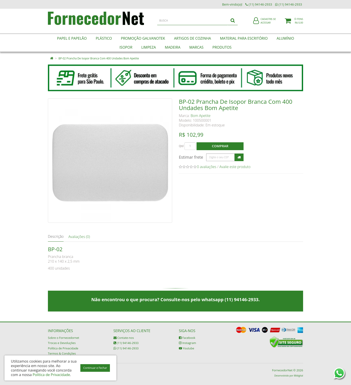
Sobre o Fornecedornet (63, 338)
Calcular (239, 157)
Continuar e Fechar (95, 368)
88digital (298, 375)
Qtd (181, 146)
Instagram (187, 343)
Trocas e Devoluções (62, 343)
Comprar (220, 146)
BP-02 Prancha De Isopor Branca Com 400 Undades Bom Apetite (98, 58)
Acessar (266, 25)
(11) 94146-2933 (126, 343)
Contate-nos (123, 338)
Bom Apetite (201, 115)
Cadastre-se (268, 22)
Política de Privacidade (63, 348)
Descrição (56, 236)
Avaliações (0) (79, 236)
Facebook (187, 338)
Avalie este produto (234, 166)
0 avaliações (206, 166)
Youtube (186, 348)
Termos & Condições (62, 353)
